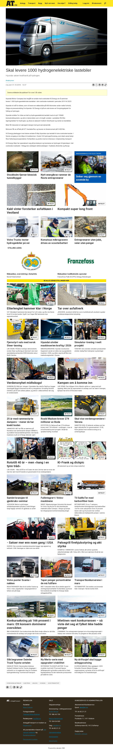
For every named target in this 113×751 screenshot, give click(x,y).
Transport (31, 3)
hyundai (43, 683)
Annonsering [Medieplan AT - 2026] (53, 737)
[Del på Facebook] (93, 84)
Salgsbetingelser (55, 732)
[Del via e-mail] (102, 84)
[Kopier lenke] (105, 84)
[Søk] (105, 3)
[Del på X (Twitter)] (96, 84)
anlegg (34, 683)
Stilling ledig (72, 3)
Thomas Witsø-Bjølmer (31, 714)
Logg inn (86, 3)
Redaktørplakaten (29, 735)
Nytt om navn (50, 3)
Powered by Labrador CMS (56, 748)
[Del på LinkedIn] (99, 84)
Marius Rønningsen (56, 718)
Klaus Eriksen (28, 707)
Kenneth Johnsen (81, 734)
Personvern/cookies (30, 739)
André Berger (53, 712)
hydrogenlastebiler (14, 683)
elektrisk (27, 683)
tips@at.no (37, 718)
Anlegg (22, 3)
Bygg (40, 3)
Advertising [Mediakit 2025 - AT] (53, 741)
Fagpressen (27, 725)
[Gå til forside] (11, 3)
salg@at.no (57, 725)
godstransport (53, 683)
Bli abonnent (96, 3)
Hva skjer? (61, 3)
